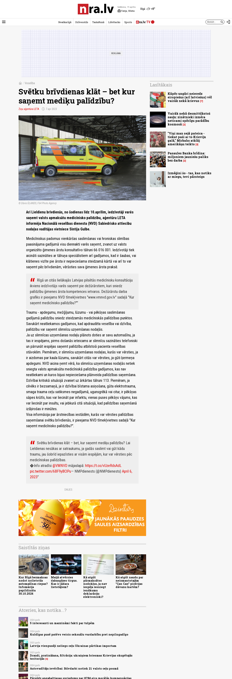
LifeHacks (114, 22)
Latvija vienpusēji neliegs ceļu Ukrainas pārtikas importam (73, 646)
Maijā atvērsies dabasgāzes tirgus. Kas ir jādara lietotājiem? (64, 582)
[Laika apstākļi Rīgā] (147, 9)
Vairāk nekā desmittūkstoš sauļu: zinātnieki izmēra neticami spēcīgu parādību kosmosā (189, 118)
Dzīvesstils (81, 22)
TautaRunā (98, 22)
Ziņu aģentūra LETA (29, 108)
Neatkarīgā (64, 22)
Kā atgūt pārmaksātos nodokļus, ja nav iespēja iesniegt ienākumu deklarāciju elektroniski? (95, 587)
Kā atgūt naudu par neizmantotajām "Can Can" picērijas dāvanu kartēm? (129, 582)
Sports (128, 22)
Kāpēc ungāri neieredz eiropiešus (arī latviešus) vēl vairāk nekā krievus (190, 97)
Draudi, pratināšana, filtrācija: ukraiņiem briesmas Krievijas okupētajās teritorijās (81, 657)
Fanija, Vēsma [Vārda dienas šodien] (126, 11)
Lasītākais (161, 85)
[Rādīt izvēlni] (4, 22)
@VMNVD (60, 465)
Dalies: (69, 489)
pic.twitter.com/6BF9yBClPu (50, 471)
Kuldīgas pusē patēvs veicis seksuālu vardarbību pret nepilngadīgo (79, 634)
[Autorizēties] (228, 22)
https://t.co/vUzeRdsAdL (103, 465)
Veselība (30, 83)
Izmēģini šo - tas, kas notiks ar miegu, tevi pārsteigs (189, 175)
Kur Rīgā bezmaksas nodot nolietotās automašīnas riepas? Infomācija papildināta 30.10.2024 (33, 585)
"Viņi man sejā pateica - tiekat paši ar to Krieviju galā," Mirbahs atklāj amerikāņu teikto (187, 138)
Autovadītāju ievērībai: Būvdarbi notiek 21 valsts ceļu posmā (74, 668)
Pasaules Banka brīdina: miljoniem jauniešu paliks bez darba (188, 156)
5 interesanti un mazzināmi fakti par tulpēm (62, 623)
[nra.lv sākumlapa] (96, 9)
